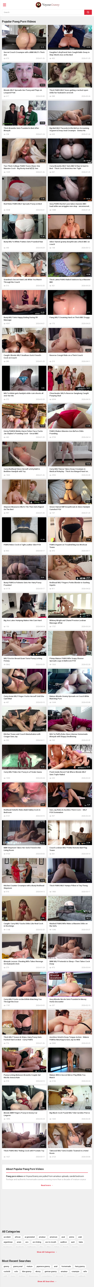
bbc (41, 1247)
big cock (59, 1276)
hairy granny (80, 1266)
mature (29, 1266)
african (17, 1237)
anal (63, 1237)
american (53, 1237)
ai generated (30, 1237)
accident (7, 1237)
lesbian (22, 1276)
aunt (73, 1242)
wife (85, 1271)
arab (80, 1237)
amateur (42, 1237)
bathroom (32, 1247)
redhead (82, 1276)
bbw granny (26, 1271)
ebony (37, 1271)
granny (6, 1266)
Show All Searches (47, 1281)
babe (81, 1242)
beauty (75, 1247)
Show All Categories (47, 1252)
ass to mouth (50, 1242)
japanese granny (43, 1266)
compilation (47, 1276)
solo (16, 1271)
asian (19, 1242)
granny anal (17, 1266)
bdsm (57, 1247)
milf (5, 1276)
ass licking (37, 1242)
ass (26, 1242)
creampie (75, 1271)
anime (71, 1237)
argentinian (8, 1242)
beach (65, 1247)
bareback (19, 1247)
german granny (51, 1271)
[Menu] (4, 4)
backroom (8, 1247)
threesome (33, 1276)
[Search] (88, 12)
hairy (13, 1276)
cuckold (7, 1271)
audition (63, 1242)
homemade (66, 1266)
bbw (48, 1247)
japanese (70, 1276)
